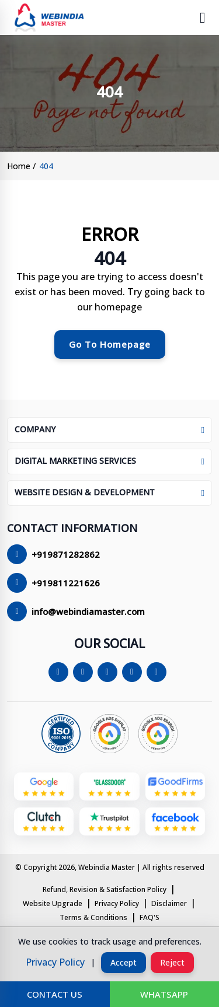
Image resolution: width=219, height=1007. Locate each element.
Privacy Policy (117, 903)
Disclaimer (169, 903)
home (18, 166)
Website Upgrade (52, 903)
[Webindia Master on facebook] (175, 824)
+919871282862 (66, 554)
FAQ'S (149, 917)
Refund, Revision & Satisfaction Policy (104, 889)
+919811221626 (66, 583)
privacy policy (55, 962)
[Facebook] (60, 672)
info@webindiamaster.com (88, 611)
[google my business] (43, 789)
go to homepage (110, 344)
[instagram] (110, 672)
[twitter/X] (85, 672)
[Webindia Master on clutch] (43, 824)
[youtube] (159, 672)
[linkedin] (134, 672)
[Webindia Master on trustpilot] (109, 824)
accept (123, 962)
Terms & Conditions (93, 917)
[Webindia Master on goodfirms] (175, 789)
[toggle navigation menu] (203, 17)
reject (172, 962)
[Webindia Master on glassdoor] (109, 789)
